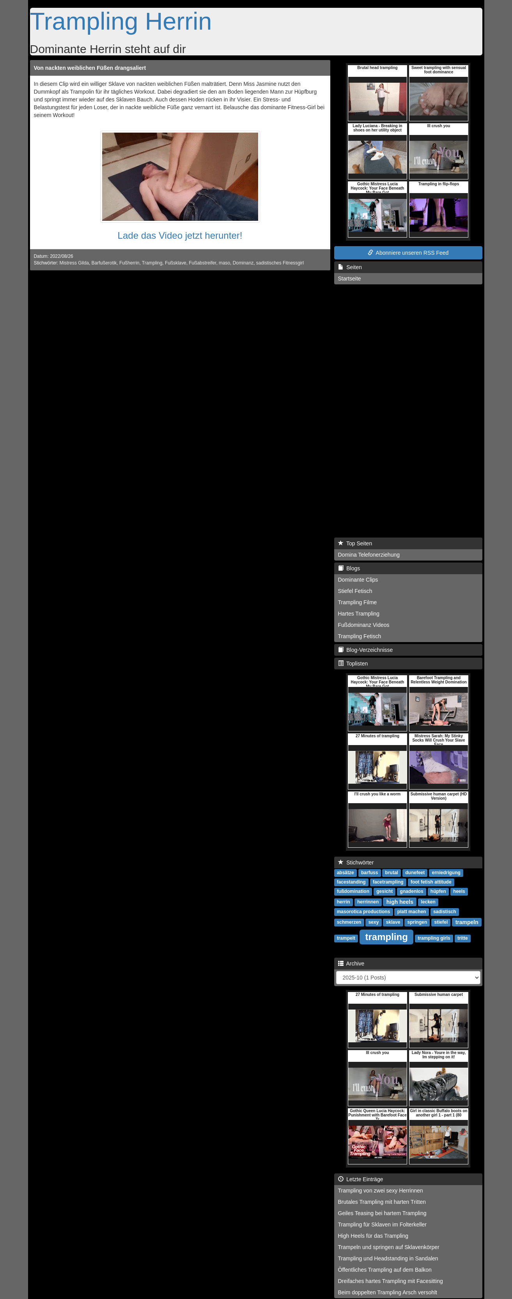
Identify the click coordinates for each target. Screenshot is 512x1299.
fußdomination (353, 891)
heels (459, 891)
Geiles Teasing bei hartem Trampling (382, 1213)
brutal (391, 872)
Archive (351, 963)
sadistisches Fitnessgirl (280, 263)
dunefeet (415, 872)
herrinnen (368, 902)
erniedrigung (446, 872)
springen (417, 922)
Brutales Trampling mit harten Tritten (382, 1202)
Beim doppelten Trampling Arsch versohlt (387, 1292)
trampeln (466, 922)
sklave (393, 922)
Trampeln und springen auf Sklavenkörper (388, 1247)
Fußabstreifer (202, 263)
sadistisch (444, 911)
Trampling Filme (357, 602)
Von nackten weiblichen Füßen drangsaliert (90, 68)
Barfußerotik (104, 263)
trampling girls (434, 938)
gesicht (384, 891)
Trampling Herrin (121, 21)
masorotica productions (363, 911)
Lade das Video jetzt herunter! (180, 235)
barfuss (369, 872)
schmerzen (349, 922)
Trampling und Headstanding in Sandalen (388, 1258)
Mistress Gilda (74, 263)
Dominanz (243, 263)
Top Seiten (355, 543)
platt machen (411, 911)
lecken (428, 902)
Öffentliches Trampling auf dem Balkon (385, 1270)
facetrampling (388, 882)
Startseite (349, 278)
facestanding (351, 882)
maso (224, 263)
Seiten (350, 267)
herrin (343, 902)
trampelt (346, 938)
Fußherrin (129, 263)
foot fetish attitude (431, 882)
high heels (399, 901)
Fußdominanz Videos (364, 625)
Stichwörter (356, 862)
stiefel (441, 922)
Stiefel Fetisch (355, 591)
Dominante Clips (358, 580)
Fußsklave (175, 263)
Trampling (152, 263)
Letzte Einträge (360, 1179)
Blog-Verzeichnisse (365, 650)
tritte (462, 938)
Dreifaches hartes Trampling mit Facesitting (390, 1281)
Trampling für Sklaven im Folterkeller (382, 1224)
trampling (386, 936)
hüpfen (438, 891)
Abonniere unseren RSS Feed (408, 253)
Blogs (349, 568)
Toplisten (353, 663)
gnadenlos (411, 891)
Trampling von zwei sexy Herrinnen (380, 1190)
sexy (373, 922)
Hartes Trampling (359, 613)
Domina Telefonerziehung (369, 555)
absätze (345, 872)
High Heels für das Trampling (373, 1236)
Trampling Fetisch (359, 636)
